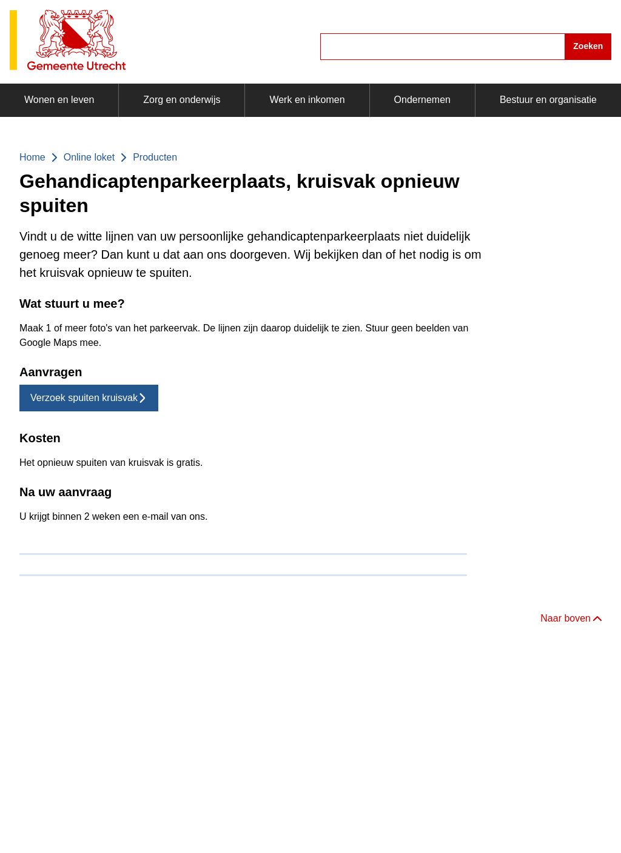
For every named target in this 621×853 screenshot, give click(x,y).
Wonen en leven (59, 100)
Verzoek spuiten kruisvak (88, 398)
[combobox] (465, 46)
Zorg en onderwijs (181, 100)
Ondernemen (422, 100)
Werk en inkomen (306, 100)
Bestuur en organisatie (548, 100)
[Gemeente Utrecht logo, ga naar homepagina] (68, 41)
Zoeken (588, 46)
